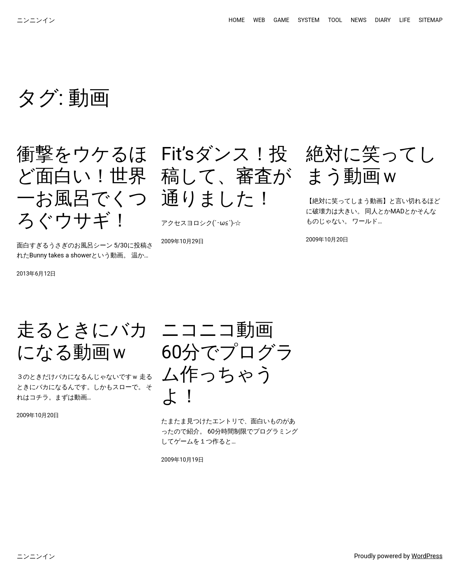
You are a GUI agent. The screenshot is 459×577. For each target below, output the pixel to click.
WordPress (426, 556)
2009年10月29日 (182, 241)
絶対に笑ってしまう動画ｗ (371, 165)
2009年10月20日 (327, 239)
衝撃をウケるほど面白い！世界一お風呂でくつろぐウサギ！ (82, 187)
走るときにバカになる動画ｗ (82, 341)
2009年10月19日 (182, 459)
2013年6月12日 (36, 273)
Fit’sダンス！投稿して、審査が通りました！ (226, 176)
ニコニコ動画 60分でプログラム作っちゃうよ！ (227, 363)
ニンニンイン (36, 20)
